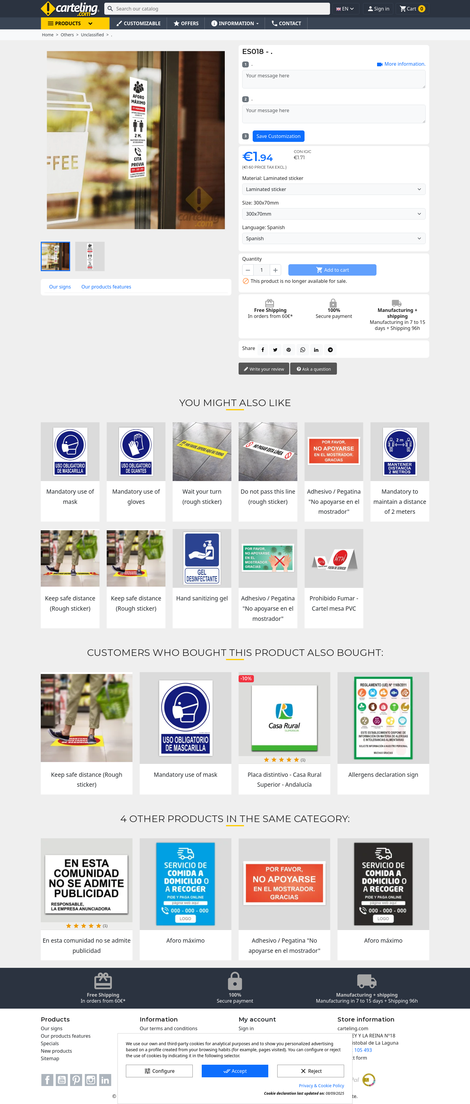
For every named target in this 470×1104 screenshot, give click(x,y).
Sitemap (50, 1058)
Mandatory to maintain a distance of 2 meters (399, 501)
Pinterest (76, 1080)
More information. (401, 64)
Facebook (47, 1080)
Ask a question (313, 369)
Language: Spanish (263, 227)
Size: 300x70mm (260, 203)
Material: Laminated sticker (272, 178)
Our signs (60, 286)
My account (257, 1019)
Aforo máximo (185, 940)
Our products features (106, 286)
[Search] (217, 9)
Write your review (264, 369)
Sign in (246, 1028)
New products (56, 1051)
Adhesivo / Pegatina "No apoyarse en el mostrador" (334, 501)
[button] (378, 8)
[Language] (334, 238)
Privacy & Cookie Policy (321, 1085)
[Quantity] (261, 270)
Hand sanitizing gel (202, 598)
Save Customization (279, 136)
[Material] (334, 189)
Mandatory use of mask (185, 774)
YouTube (62, 1080)
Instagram (91, 1080)
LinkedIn (105, 1080)
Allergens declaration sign (383, 774)
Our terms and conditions (169, 1028)
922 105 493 (358, 1050)
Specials (50, 1043)
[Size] (334, 214)
